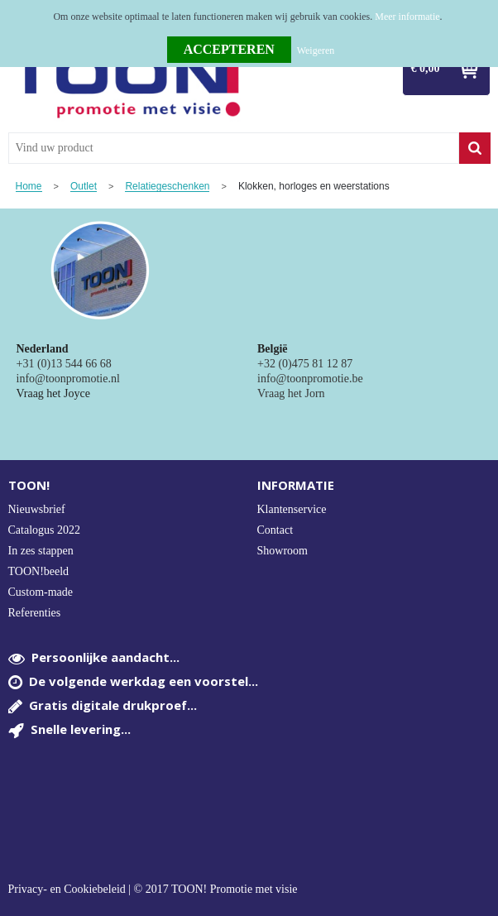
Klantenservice (292, 509)
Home (29, 186)
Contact (275, 530)
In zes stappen (41, 550)
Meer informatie (407, 16)
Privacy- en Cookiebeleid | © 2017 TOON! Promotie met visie (153, 889)
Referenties (34, 613)
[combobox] (233, 148)
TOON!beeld (38, 571)
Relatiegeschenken (167, 186)
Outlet (83, 186)
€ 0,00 (425, 68)
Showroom (282, 550)
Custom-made (41, 592)
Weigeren (316, 50)
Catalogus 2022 (44, 530)
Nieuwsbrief (36, 509)
